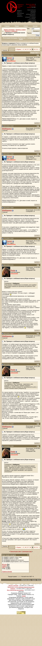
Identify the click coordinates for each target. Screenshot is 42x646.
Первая (18, 49)
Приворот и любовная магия (20, 6)
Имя (28, 28)
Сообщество (22, 38)
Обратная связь (26, 580)
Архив (34, 580)
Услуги (26, 26)
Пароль (29, 33)
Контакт (35, 26)
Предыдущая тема (15, 551)
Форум (17, 26)
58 (30, 49)
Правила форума (7, 571)
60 (34, 49)
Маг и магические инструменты (15, 590)
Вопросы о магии (21, 29)
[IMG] (3, 567)
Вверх (39, 580)
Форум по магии (30, 4)
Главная (7, 26)
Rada (13, 270)
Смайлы (4, 566)
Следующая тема (27, 551)
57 (28, 49)
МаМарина (7, 129)
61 (37, 49)
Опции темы (34, 52)
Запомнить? (35, 31)
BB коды (4, 564)
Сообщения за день (33, 38)
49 (25, 49)
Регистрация (7, 38)
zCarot (24, 596)
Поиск (21, 39)
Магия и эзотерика (9, 29)
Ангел (9, 58)
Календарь (14, 38)
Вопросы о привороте (11, 31)
